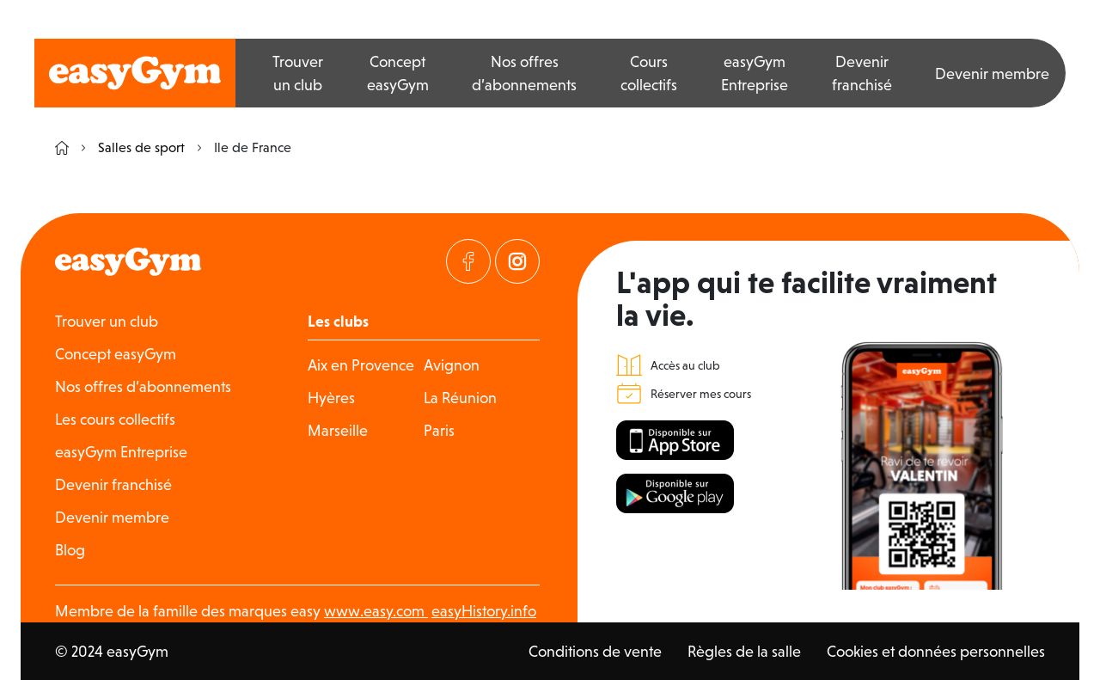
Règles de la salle (744, 651)
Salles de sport (133, 147)
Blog (70, 550)
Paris (439, 430)
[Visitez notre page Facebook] (468, 261)
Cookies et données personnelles (936, 651)
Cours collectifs (648, 73)
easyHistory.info (483, 611)
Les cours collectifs (115, 419)
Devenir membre (992, 73)
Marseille (338, 430)
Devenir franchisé (862, 73)
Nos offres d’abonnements (524, 73)
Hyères (331, 398)
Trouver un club (297, 73)
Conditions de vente (595, 651)
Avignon (452, 365)
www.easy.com (376, 611)
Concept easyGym (398, 73)
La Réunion (460, 398)
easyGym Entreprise (754, 73)
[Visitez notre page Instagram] (517, 261)
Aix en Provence (361, 365)
